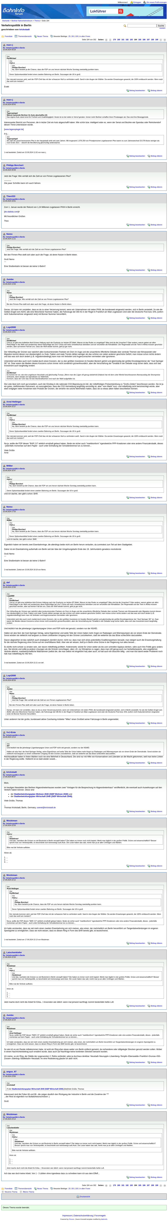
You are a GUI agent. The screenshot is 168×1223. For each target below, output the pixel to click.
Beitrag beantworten (137, 90)
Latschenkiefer (14, 952)
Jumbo (10, 279)
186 (144, 40)
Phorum (71, 1219)
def (8, 582)
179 (114, 40)
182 (127, 40)
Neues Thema (42, 36)
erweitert (162, 28)
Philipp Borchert (14, 165)
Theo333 (10, 196)
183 (131, 40)
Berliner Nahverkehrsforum (21, 21)
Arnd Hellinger (13, 401)
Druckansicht (85, 1197)
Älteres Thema (28, 1192)
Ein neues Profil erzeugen (157, 2)
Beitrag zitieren (156, 90)
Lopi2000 (11, 327)
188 (152, 40)
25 (69, 36)
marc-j (9, 45)
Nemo (9, 234)
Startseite (6, 21)
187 (148, 40)
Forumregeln (100, 1215)
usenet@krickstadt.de (46, 807)
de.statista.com (11, 212)
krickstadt (24, 29)
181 (122, 40)
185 (139, 40)
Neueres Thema (11, 1192)
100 (76, 36)
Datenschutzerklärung (83, 1215)
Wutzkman (11, 820)
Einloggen (137, 2)
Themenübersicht (25, 36)
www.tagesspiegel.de (14, 129)
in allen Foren (85, 36)
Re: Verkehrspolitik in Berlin (14, 48)
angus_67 (11, 1071)
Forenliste (8, 36)
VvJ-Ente (11, 732)
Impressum (67, 1215)
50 (73, 36)
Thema (37, 21)
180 (118, 40)
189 (156, 40)
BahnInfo (104, 1219)
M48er (9, 466)
